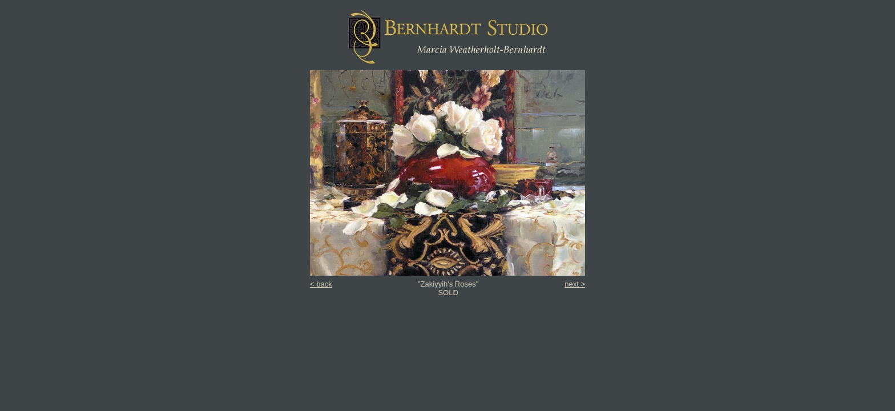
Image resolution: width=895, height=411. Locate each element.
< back (321, 284)
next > (575, 284)
